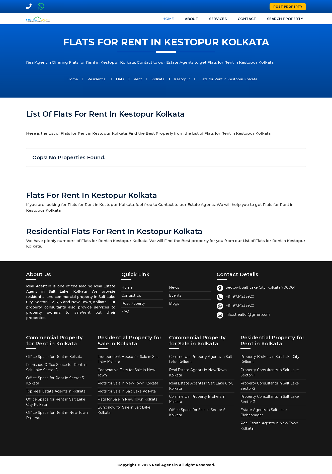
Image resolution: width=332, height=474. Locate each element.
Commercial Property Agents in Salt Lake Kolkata (200, 359)
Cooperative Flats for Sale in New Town (126, 372)
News (174, 287)
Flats (120, 79)
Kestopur (182, 79)
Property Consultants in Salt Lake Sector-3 (269, 399)
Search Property (285, 19)
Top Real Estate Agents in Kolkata (56, 391)
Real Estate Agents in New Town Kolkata (198, 372)
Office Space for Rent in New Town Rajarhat (57, 415)
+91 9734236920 (240, 296)
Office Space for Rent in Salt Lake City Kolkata (55, 402)
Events (175, 295)
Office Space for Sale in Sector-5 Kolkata (197, 412)
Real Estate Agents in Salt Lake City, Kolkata (201, 386)
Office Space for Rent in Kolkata (54, 356)
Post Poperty (133, 303)
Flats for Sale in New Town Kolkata (127, 399)
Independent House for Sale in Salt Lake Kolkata (128, 359)
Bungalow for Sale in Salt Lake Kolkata (124, 410)
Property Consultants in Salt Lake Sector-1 (269, 372)
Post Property (287, 7)
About (191, 19)
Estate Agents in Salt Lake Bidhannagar (263, 412)
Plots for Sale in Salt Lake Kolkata (127, 391)
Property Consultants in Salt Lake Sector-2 (269, 386)
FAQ (125, 311)
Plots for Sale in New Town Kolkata (128, 383)
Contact (247, 19)
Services (218, 19)
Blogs (174, 303)
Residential (97, 79)
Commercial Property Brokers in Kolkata (197, 399)
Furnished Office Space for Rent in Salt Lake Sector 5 (56, 367)
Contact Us (131, 295)
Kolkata (157, 79)
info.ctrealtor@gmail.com (248, 314)
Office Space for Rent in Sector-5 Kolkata (55, 380)
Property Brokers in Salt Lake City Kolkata (269, 359)
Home (168, 19)
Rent (138, 79)
